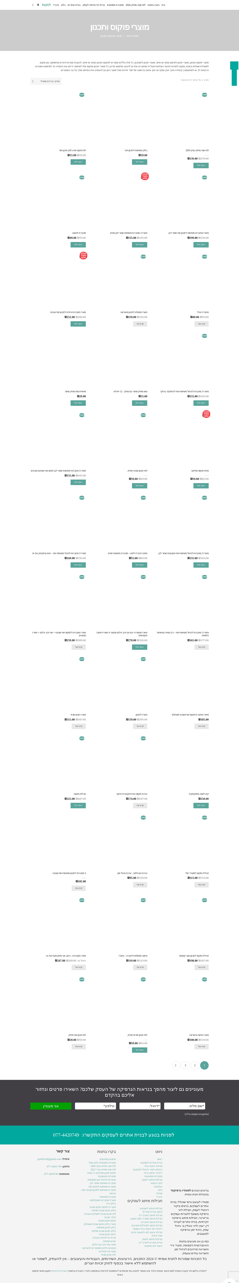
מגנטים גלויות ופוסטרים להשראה (99, 1248)
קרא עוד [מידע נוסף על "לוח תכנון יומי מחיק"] (78, 1046)
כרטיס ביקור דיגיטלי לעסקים (147, 1169)
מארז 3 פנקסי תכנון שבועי (102, 1207)
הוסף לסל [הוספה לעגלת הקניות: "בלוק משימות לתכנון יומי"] (140, 162)
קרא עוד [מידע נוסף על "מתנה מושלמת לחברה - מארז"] (140, 967)
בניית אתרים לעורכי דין (150, 1242)
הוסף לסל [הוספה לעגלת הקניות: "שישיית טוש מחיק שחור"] (78, 403)
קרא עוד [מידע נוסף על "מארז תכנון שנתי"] (78, 726)
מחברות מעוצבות (107, 1176)
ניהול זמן (180, 1249)
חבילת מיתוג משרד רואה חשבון (146, 1218)
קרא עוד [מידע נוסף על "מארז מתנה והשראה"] (201, 1046)
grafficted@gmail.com (49, 1159)
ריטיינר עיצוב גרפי (153, 1173)
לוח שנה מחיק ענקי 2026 (103, 1166)
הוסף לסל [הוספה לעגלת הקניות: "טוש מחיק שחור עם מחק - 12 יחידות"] (140, 403)
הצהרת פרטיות (59, 1271)
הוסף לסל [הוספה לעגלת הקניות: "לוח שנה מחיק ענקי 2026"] (201, 165)
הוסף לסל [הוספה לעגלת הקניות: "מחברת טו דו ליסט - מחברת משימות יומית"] (140, 565)
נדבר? (159, 1197)
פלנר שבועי (110, 1217)
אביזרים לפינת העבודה (104, 1237)
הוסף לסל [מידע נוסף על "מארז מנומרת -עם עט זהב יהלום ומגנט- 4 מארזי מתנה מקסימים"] (140, 647)
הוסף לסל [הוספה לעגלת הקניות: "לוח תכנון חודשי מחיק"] (140, 1050)
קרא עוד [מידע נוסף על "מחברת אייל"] (201, 324)
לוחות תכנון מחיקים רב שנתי (101, 1173)
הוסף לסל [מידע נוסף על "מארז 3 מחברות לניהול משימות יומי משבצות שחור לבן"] (201, 565)
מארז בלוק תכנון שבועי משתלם (100, 1224)
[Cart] (32, 5)
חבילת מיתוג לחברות (151, 1222)
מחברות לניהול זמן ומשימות (102, 1179)
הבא (176, 1065)
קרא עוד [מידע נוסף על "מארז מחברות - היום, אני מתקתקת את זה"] (78, 967)
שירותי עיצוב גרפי (153, 1166)
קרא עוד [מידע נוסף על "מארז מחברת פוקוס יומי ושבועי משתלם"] (201, 726)
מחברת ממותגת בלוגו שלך (102, 1162)
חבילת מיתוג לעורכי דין (150, 1215)
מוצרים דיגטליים (107, 1251)
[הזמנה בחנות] (46, 81)
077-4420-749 (54, 1166)
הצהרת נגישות (76, 1271)
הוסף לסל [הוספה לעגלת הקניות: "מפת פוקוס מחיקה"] (201, 486)
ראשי (159, 1159)
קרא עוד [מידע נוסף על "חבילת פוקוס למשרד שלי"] (201, 885)
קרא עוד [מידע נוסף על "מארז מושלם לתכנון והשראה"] (140, 324)
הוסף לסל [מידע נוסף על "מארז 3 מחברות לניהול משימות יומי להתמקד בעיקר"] (201, 403)
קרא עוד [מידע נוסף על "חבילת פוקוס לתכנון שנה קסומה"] (201, 967)
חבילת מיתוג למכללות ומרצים (147, 1225)
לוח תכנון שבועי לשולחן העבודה (100, 1214)
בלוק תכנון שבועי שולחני (103, 1210)
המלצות (158, 1186)
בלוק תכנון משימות (106, 1227)
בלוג (160, 1190)
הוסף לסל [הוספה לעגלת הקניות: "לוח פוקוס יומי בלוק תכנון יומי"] (78, 162)
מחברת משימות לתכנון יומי (102, 1186)
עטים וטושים (109, 1241)
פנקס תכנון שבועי (107, 1220)
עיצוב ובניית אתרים (152, 1211)
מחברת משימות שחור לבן (103, 1183)
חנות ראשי (133, 35)
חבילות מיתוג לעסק (152, 1179)
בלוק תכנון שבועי (107, 1234)
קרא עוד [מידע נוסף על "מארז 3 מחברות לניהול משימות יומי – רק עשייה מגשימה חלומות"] (201, 647)
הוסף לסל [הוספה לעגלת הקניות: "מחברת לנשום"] (78, 245)
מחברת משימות (108, 1197)
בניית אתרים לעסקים (151, 1162)
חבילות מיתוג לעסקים (151, 1208)
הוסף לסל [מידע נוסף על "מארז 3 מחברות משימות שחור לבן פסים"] (140, 245)
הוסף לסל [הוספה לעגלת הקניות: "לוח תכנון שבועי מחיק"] (140, 486)
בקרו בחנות (156, 1183)
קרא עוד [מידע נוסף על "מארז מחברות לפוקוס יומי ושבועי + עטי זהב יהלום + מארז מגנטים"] (78, 647)
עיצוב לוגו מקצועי (153, 1246)
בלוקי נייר (111, 1203)
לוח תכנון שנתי (108, 1254)
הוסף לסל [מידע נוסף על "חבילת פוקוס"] (78, 805)
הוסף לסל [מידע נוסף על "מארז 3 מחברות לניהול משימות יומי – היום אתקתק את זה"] (78, 565)
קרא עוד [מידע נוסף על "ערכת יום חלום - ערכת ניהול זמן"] (140, 885)
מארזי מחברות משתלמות (103, 1200)
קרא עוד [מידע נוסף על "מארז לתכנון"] (140, 726)
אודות (159, 1193)
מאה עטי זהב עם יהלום (104, 1244)
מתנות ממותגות (108, 1159)
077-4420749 (66, 1135)
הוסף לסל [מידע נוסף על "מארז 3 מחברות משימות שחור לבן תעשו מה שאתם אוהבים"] (78, 482)
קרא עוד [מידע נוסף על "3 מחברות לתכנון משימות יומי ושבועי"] (78, 888)
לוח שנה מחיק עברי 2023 (103, 1169)
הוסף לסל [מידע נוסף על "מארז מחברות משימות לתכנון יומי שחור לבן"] (201, 245)
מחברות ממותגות (153, 1176)
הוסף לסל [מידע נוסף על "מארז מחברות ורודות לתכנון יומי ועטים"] (78, 324)
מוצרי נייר (176, 1245)
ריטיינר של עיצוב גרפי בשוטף (147, 1229)
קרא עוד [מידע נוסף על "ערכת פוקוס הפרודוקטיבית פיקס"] (140, 805)
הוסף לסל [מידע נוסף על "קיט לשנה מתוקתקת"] (201, 805)
